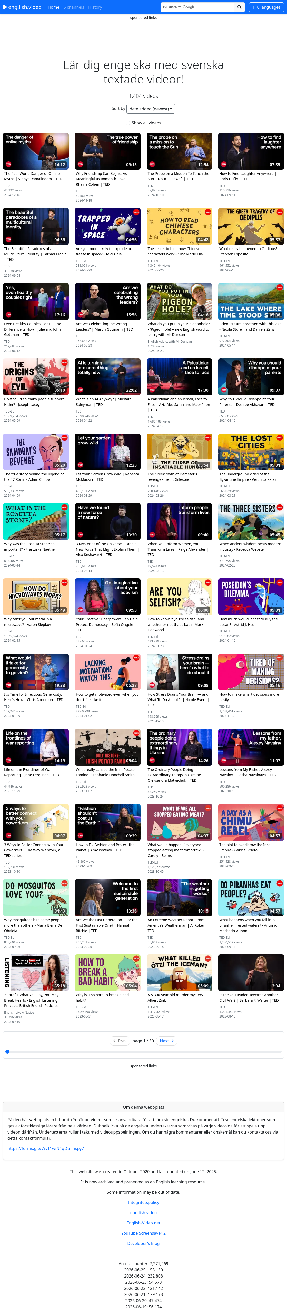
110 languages (266, 7)
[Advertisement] (143, 32)
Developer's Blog (143, 1243)
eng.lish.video (22, 7)
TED (7, 186)
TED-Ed (81, 261)
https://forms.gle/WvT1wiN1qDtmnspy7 (45, 1148)
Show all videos (146, 123)
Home (54, 7)
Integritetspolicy (143, 1202)
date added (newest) (149, 109)
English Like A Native (19, 1012)
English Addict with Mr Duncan (170, 341)
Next (166, 1041)
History (95, 7)
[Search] (197, 7)
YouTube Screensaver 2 (143, 1233)
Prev (119, 1041)
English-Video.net (143, 1223)
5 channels (74, 7)
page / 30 (143, 1041)
